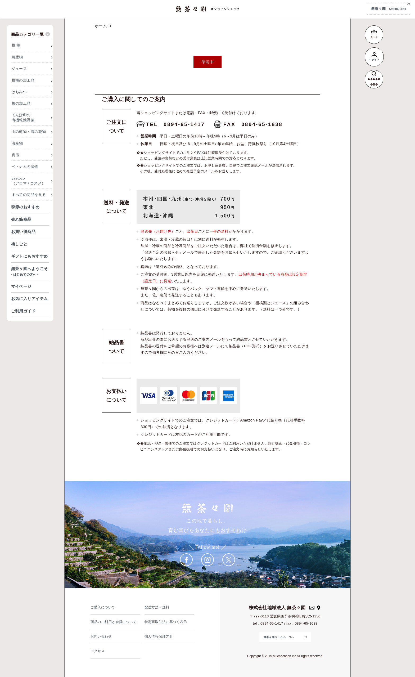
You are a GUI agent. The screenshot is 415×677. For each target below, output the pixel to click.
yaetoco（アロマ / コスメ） (29, 180)
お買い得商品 (23, 231)
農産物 (17, 57)
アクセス (98, 651)
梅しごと (19, 244)
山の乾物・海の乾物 (29, 132)
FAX (200, 153)
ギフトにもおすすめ (29, 256)
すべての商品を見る (29, 195)
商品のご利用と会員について (114, 622)
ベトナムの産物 (25, 167)
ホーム (101, 26)
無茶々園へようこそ (30, 271)
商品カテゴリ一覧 (27, 34)
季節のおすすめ (25, 207)
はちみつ (19, 92)
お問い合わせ (101, 636)
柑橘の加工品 (23, 80)
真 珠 (16, 155)
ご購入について (103, 607)
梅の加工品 (21, 103)
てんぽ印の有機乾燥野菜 (23, 117)
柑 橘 (16, 45)
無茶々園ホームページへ (279, 637)
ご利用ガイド (23, 311)
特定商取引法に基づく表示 (166, 622)
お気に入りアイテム (29, 298)
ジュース (19, 69)
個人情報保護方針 (159, 636)
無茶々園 (388, 8)
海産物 (17, 143)
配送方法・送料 (157, 607)
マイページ (21, 286)
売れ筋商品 (21, 219)
